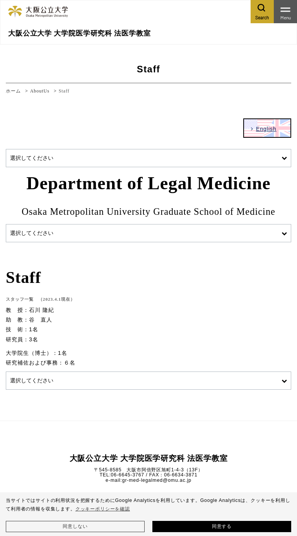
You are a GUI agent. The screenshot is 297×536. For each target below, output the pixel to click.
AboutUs (40, 91)
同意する (222, 526)
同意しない (75, 526)
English (266, 129)
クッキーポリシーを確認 (102, 509)
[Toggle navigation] (285, 11)
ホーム (13, 91)
